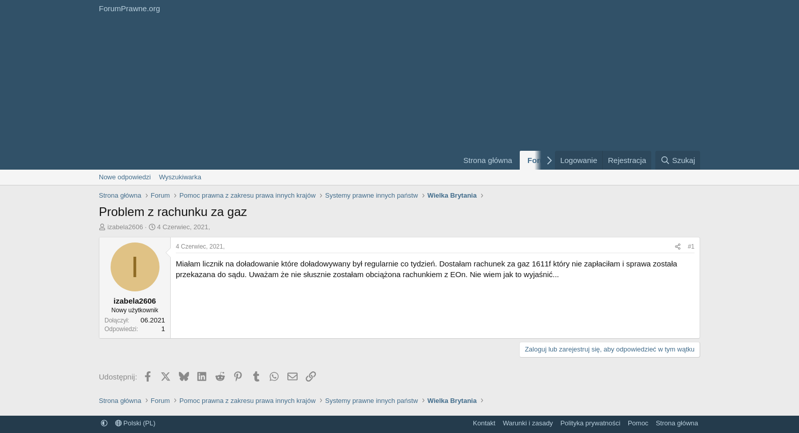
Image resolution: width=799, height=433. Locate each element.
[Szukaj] (677, 160)
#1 (691, 246)
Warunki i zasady (528, 423)
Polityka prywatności (591, 423)
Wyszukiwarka (180, 177)
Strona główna (487, 160)
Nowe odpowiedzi (125, 177)
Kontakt (484, 423)
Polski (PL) (135, 423)
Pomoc (638, 423)
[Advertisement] (272, 93)
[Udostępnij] (677, 247)
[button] (104, 423)
